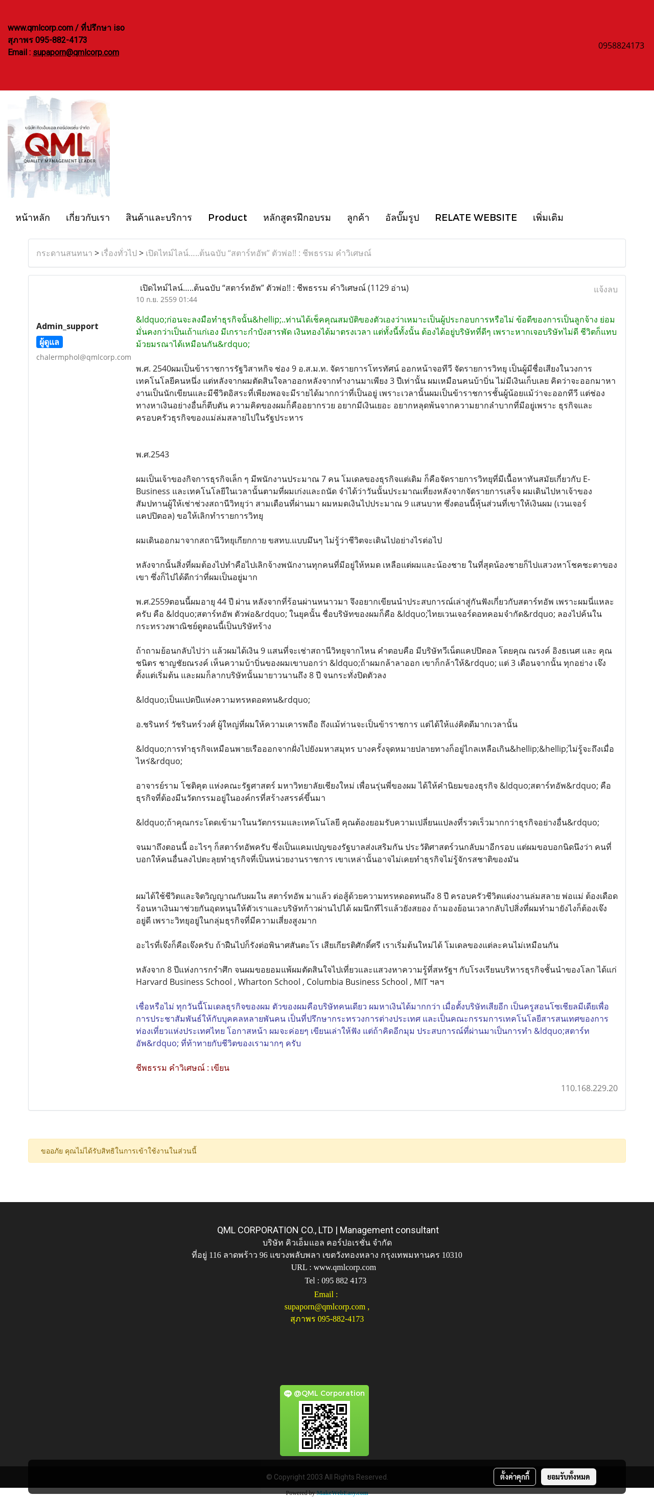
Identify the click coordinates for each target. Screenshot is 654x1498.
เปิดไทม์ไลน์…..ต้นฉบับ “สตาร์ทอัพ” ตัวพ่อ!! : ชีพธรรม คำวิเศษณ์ (258, 253)
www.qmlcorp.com (345, 1267)
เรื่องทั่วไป (119, 253)
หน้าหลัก (32, 217)
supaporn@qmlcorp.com (76, 52)
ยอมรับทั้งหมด (568, 1476)
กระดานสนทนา (64, 253)
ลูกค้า (358, 217)
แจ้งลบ (606, 289)
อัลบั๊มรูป (402, 217)
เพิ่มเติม (548, 217)
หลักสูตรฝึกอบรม (297, 217)
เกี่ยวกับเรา (88, 217)
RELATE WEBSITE (476, 217)
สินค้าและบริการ (159, 217)
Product (227, 217)
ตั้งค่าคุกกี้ (514, 1476)
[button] (580, 217)
